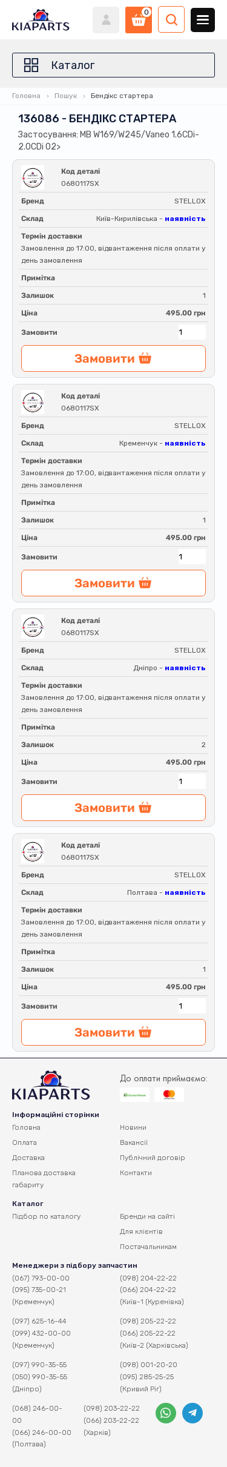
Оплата (24, 1142)
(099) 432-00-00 (41, 1333)
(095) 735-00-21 (39, 1289)
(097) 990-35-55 (39, 1364)
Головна (26, 95)
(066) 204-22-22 (148, 1289)
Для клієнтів (141, 1231)
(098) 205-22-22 (148, 1321)
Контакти (136, 1173)
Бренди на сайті (147, 1216)
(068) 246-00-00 (37, 1414)
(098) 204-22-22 (148, 1278)
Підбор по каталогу (46, 1216)
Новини (133, 1127)
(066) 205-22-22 (148, 1333)
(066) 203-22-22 (111, 1420)
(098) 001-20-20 (148, 1364)
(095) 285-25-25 (147, 1377)
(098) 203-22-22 (112, 1408)
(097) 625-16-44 (39, 1321)
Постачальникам (148, 1246)
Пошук (65, 95)
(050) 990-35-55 (39, 1377)
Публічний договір (152, 1157)
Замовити (39, 332)
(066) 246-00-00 (41, 1432)
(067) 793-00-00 (41, 1278)
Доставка (28, 1157)
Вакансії (134, 1142)
